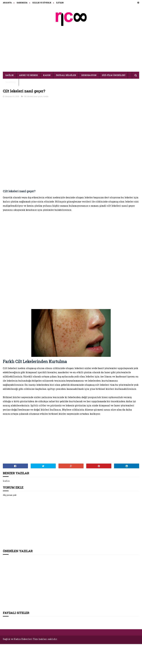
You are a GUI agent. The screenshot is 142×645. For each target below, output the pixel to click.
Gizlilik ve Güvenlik (41, 3)
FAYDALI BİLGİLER (66, 76)
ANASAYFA (7, 3)
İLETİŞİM (60, 3)
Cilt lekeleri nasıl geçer (33, 98)
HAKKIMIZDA (22, 3)
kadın (46, 98)
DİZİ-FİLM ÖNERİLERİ (113, 76)
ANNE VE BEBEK (28, 76)
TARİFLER (10, 83)
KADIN (47, 76)
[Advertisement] (71, 47)
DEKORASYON (89, 76)
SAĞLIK (9, 76)
